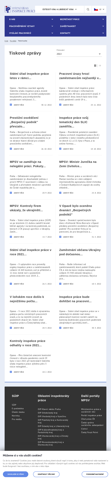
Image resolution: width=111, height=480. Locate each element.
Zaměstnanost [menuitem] (68, 26)
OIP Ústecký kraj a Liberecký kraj (53, 426)
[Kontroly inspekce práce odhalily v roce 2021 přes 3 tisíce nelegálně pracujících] (31, 356)
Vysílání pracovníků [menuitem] (20, 33)
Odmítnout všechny (46, 474)
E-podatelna (18, 408)
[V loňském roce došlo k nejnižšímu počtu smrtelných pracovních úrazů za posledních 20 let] (31, 312)
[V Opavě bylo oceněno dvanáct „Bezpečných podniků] (80, 221)
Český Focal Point (89, 432)
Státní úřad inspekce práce (20, 9)
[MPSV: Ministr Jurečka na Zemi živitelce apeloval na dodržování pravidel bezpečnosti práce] (80, 177)
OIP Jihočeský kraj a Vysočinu (52, 416)
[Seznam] (100, 66)
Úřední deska (18, 412)
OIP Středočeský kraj (48, 412)
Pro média (17, 419)
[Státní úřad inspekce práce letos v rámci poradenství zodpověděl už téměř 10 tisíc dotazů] (31, 89)
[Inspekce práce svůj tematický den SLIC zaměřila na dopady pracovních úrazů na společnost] (80, 133)
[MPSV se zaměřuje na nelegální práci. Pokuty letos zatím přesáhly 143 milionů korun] (31, 177)
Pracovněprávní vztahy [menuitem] (22, 26)
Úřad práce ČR (88, 419)
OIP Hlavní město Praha (49, 409)
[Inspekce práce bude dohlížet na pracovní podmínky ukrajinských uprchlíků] (80, 312)
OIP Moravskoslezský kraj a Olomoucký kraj (51, 443)
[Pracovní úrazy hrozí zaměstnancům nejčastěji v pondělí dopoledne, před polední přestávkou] (80, 89)
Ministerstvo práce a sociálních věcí (91, 410)
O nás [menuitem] (12, 19)
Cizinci (84, 428)
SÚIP (14, 405)
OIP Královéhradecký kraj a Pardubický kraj (51, 431)
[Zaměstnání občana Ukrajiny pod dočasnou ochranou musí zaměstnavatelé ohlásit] (80, 266)
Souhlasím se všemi (16, 474)
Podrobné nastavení (94, 474)
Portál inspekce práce (91, 415)
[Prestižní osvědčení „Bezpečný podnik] (31, 133)
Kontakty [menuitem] (65, 33)
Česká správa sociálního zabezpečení (92, 423)
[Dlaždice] (95, 66)
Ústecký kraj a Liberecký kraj (58, 9)
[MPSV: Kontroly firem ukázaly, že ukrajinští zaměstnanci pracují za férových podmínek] (31, 221)
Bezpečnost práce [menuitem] (69, 19)
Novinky (16, 415)
